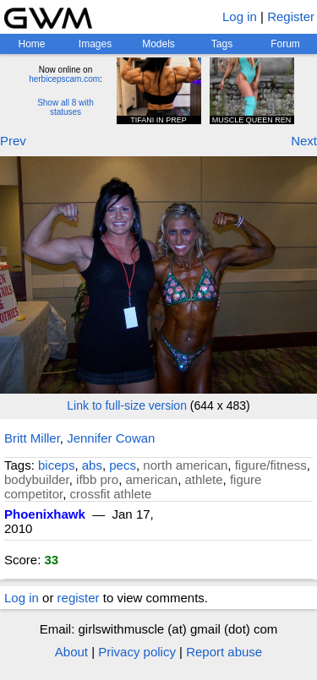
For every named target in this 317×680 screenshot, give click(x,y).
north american (185, 465)
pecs (122, 465)
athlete (204, 479)
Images (95, 44)
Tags (221, 44)
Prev (13, 140)
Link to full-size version (127, 405)
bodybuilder (36, 479)
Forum (285, 44)
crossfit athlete (111, 494)
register (78, 597)
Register (290, 16)
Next (304, 140)
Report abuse (224, 652)
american (151, 479)
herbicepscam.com (64, 79)
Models (158, 44)
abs (92, 465)
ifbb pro (97, 479)
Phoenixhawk (44, 514)
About (71, 652)
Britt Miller (32, 438)
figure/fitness (271, 465)
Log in (239, 16)
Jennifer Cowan (111, 438)
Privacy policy (137, 652)
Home (31, 44)
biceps (56, 465)
